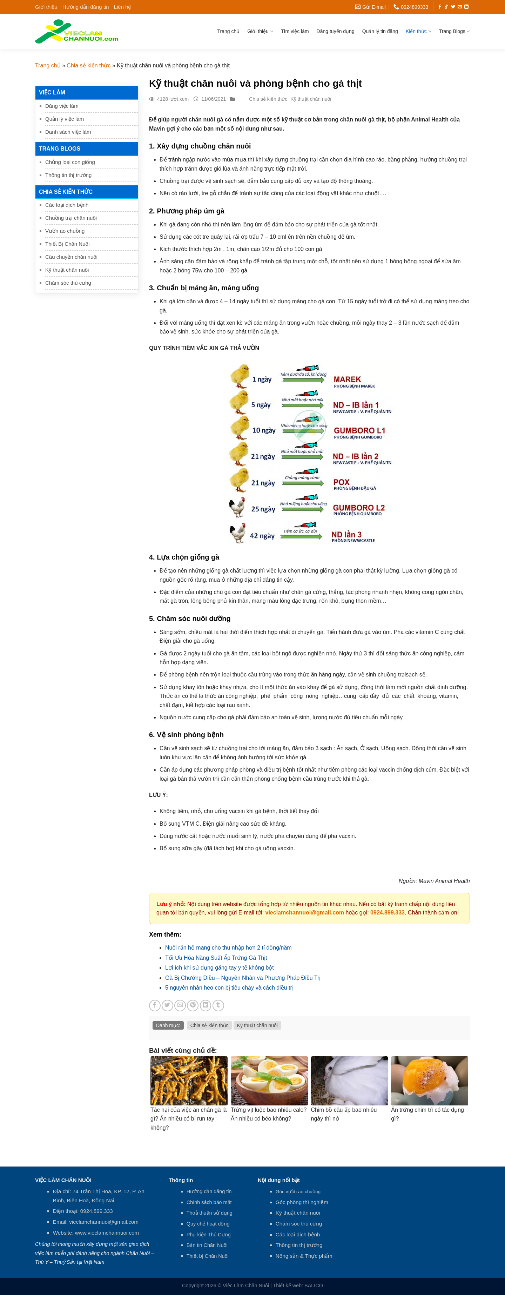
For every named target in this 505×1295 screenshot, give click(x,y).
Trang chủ (228, 31)
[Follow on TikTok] (446, 7)
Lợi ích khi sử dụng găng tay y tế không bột (219, 968)
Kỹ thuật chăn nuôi (67, 270)
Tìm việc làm (295, 31)
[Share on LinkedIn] (205, 1005)
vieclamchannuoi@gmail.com (304, 913)
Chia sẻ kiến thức (88, 65)
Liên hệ (122, 7)
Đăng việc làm (62, 106)
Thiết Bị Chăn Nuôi (67, 244)
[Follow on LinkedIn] (466, 7)
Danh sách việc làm (68, 132)
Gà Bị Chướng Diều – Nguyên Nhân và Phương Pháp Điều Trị (243, 978)
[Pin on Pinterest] (192, 1005)
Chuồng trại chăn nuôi (71, 218)
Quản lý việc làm (64, 119)
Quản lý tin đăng (380, 31)
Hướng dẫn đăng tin (85, 7)
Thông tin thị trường (68, 175)
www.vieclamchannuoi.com (107, 1233)
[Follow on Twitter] (453, 7)
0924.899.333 (387, 913)
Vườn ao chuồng (65, 231)
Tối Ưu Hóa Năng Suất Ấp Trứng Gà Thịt (216, 958)
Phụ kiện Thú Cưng (209, 1234)
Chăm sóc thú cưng (68, 283)
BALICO (313, 1285)
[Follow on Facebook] (440, 7)
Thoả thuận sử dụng (210, 1213)
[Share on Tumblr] (218, 1005)
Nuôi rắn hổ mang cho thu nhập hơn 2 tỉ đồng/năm (228, 948)
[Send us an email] (460, 7)
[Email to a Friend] (180, 1005)
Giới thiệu (46, 7)
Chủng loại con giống (70, 162)
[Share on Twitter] (167, 1005)
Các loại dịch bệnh (66, 205)
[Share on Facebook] (155, 1005)
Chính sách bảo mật (209, 1202)
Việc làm (52, 92)
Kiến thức (418, 31)
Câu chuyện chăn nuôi (71, 257)
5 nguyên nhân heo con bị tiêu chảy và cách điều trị (229, 988)
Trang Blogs (454, 31)
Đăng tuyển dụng (336, 31)
